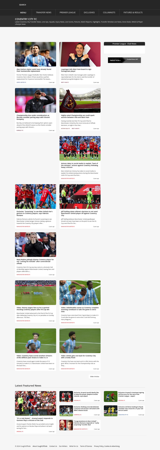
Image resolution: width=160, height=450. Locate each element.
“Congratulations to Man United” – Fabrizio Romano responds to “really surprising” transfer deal (86, 423)
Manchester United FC (68, 178)
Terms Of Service (84, 446)
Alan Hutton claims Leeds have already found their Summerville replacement (34, 70)
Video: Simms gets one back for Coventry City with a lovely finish (78, 357)
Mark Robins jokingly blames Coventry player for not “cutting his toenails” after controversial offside (35, 261)
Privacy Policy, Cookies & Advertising (104, 446)
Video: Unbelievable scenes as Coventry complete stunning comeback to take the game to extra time (80, 310)
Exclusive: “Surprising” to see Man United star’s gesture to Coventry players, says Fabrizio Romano (35, 213)
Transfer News (42, 12)
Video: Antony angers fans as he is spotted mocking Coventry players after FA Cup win (33, 309)
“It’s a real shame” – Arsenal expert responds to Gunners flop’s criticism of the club (35, 419)
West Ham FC (65, 82)
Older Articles (95, 376)
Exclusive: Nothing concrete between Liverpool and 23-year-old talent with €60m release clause (86, 408)
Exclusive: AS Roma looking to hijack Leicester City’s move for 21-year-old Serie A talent (130, 408)
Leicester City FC (123, 414)
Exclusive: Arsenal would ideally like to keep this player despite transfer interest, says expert (86, 394)
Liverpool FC (77, 414)
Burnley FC (20, 130)
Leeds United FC (21, 82)
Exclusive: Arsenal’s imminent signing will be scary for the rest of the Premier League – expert (131, 394)
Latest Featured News (28, 385)
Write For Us (71, 446)
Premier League (67, 12)
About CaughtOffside (39, 446)
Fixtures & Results (132, 12)
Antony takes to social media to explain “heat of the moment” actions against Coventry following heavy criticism (79, 165)
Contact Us (52, 446)
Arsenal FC (20, 431)
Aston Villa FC (65, 128)
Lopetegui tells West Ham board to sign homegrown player (76, 70)
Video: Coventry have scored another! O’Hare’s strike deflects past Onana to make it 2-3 (34, 357)
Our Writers (61, 446)
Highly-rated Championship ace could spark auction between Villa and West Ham (77, 116)
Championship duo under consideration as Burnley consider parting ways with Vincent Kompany (33, 117)
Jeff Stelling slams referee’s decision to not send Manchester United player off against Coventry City (79, 213)
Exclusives (89, 12)
